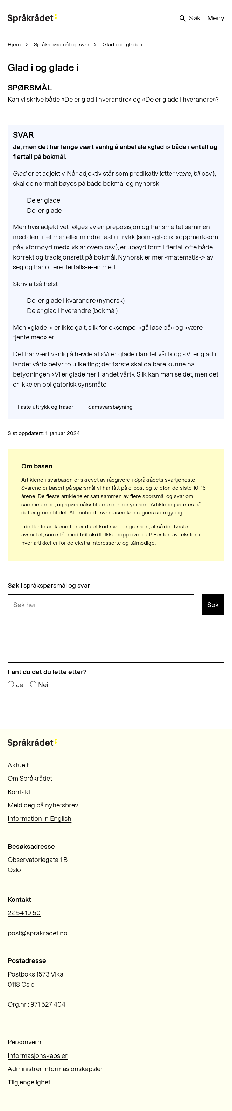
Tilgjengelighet (29, 1082)
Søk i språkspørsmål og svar (49, 585)
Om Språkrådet (30, 778)
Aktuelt (18, 765)
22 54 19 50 (24, 913)
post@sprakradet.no (38, 933)
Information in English (39, 818)
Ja (19, 684)
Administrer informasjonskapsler (55, 1069)
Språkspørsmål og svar (61, 44)
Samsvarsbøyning (110, 406)
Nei (43, 684)
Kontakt (19, 792)
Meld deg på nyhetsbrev (43, 805)
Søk (189, 18)
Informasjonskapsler (38, 1056)
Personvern (24, 1042)
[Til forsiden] (32, 18)
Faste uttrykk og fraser (45, 406)
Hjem (14, 44)
